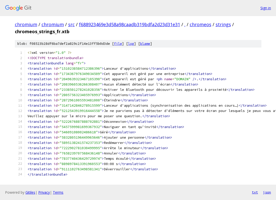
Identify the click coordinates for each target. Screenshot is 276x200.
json (267, 192)
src (71, 24)
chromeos (200, 24)
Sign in (265, 8)
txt (255, 192)
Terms (58, 192)
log (131, 44)
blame (145, 44)
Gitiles (30, 192)
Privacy (44, 192)
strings (223, 24)
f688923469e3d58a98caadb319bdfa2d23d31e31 (129, 24)
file (118, 44)
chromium (26, 24)
